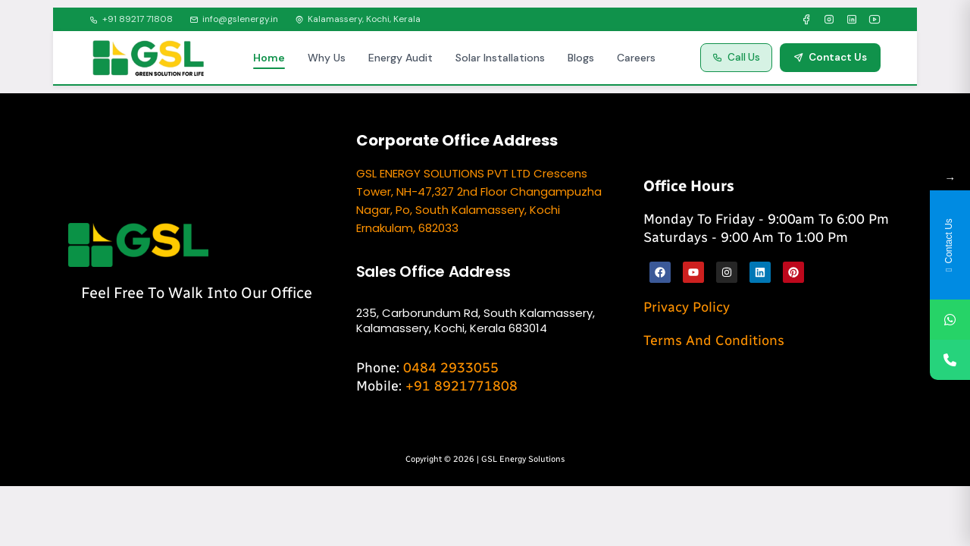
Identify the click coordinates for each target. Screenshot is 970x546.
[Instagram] (829, 20)
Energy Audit (400, 57)
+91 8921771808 (461, 386)
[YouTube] (874, 20)
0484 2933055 (451, 367)
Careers (636, 57)
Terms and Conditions (713, 340)
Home (269, 57)
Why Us (327, 57)
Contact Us (830, 57)
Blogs (581, 57)
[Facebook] (806, 20)
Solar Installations (500, 57)
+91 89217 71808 (131, 19)
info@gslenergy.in (233, 19)
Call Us (736, 57)
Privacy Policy (686, 307)
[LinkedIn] (852, 20)
